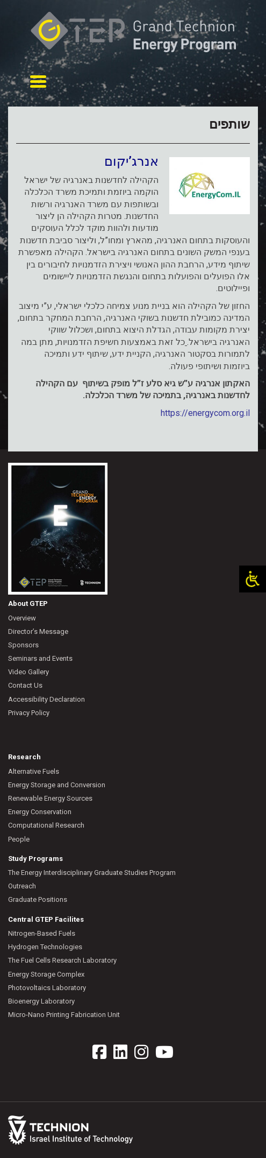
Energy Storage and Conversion (56, 785)
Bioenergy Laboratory (41, 1001)
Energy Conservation (39, 812)
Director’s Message (38, 631)
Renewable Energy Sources (50, 798)
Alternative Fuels (33, 771)
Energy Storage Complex (46, 974)
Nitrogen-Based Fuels (41, 933)
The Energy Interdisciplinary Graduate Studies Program (92, 872)
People (19, 839)
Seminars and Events (40, 658)
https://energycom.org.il (205, 413)
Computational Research (46, 825)
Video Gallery (28, 672)
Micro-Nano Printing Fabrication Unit (64, 1015)
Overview (22, 618)
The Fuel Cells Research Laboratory (62, 960)
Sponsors (23, 645)
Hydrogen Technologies (45, 947)
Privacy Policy (28, 713)
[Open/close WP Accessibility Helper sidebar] (252, 579)
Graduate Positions (37, 899)
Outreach (22, 886)
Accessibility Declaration (46, 699)
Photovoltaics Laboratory (47, 988)
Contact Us (25, 685)
